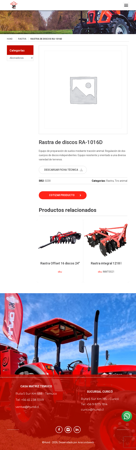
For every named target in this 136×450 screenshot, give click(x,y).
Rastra (22, 39)
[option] (106, 251)
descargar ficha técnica (61, 169)
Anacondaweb (86, 442)
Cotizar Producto (62, 195)
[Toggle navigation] (126, 5)
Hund (10, 39)
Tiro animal (121, 180)
